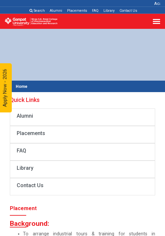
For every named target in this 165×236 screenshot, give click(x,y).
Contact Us (128, 11)
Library (109, 11)
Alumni (56, 11)
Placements (77, 11)
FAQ (95, 11)
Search (37, 11)
